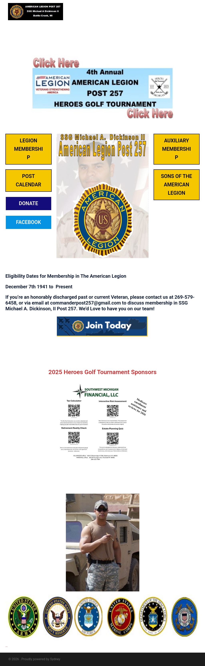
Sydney (55, 659)
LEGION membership (28, 149)
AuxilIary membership (176, 149)
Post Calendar (28, 180)
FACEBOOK (28, 222)
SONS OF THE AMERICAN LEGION (176, 184)
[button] (187, 11)
